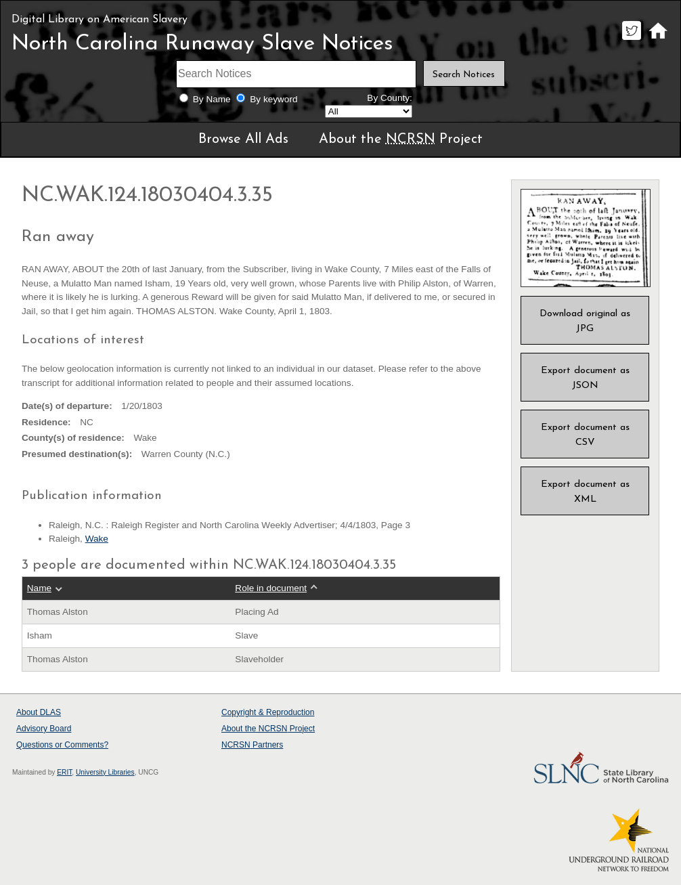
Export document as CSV (585, 435)
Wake (96, 539)
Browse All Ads (243, 139)
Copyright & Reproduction (267, 712)
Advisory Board (43, 728)
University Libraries (105, 772)
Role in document (271, 588)
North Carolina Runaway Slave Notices (202, 44)
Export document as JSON (585, 378)
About (38, 712)
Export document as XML (585, 491)
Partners (252, 745)
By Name (212, 99)
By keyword (273, 99)
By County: (389, 98)
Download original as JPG (585, 321)
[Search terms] (296, 74)
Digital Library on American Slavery (100, 19)
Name (39, 588)
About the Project (401, 139)
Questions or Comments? (62, 745)
